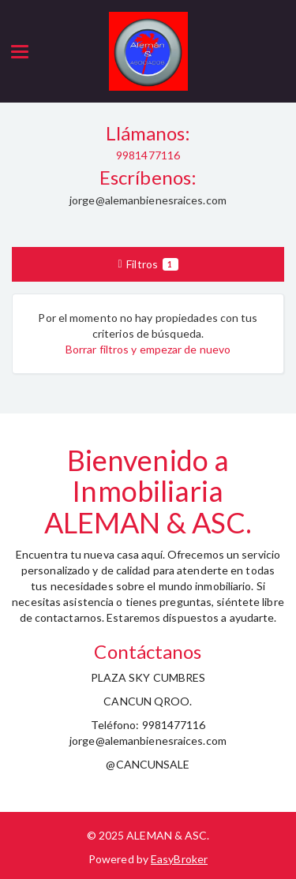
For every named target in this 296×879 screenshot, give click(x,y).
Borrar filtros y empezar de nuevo (148, 349)
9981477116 (148, 155)
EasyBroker (179, 859)
